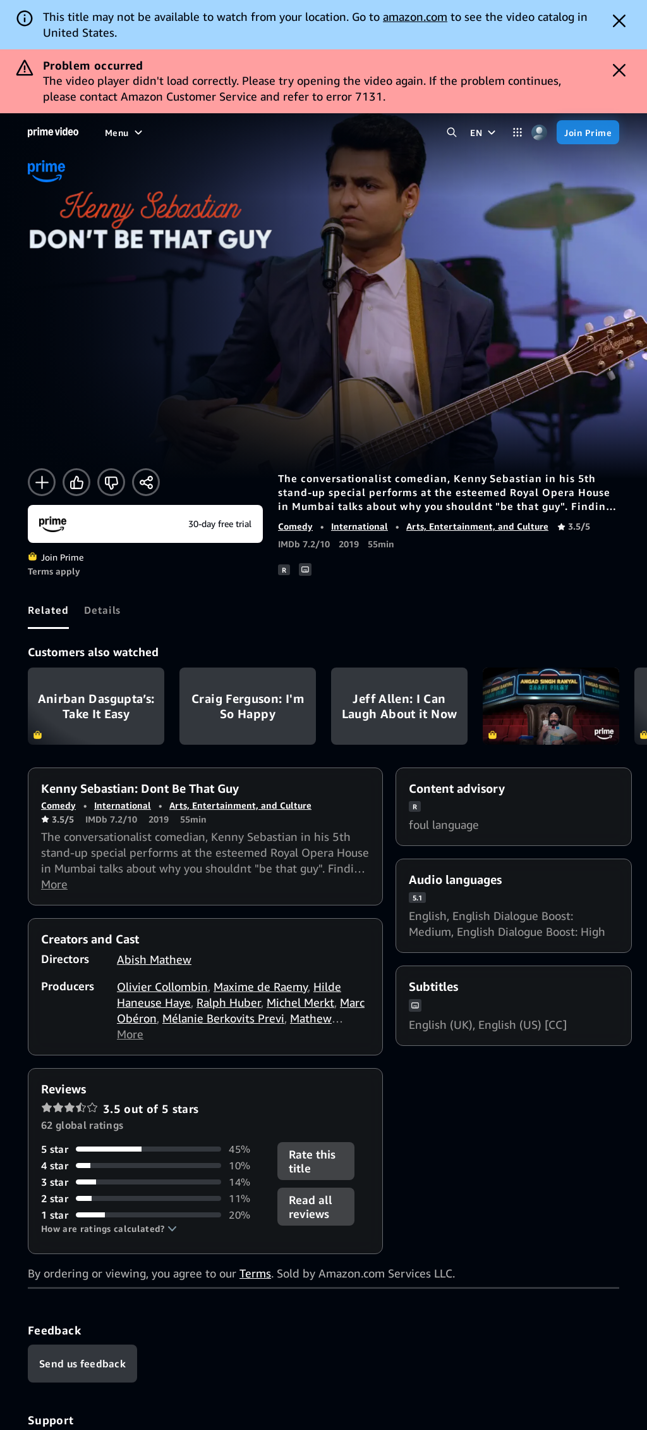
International (359, 526)
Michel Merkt (300, 1002)
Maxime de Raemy (261, 986)
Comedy (295, 526)
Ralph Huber (229, 1002)
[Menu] (125, 132)
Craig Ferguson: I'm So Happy (247, 706)
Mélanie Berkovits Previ (223, 1018)
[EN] (484, 132)
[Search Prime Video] (451, 132)
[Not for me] (111, 482)
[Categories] (517, 132)
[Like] (76, 482)
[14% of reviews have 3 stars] (151, 1182)
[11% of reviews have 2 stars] (151, 1198)
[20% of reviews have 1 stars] (151, 1215)
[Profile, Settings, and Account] (539, 132)
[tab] (48, 610)
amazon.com (415, 16)
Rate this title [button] (312, 1161)
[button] (109, 1228)
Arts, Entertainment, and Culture (477, 526)
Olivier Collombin (162, 986)
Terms (255, 1273)
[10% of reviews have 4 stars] (151, 1165)
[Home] (53, 132)
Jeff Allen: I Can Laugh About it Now (399, 706)
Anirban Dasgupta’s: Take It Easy (96, 706)
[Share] (146, 482)
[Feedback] (82, 1364)
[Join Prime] (588, 132)
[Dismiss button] (619, 21)
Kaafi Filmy (551, 706)
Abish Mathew (154, 959)
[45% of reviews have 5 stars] (151, 1149)
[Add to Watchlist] (42, 482)
